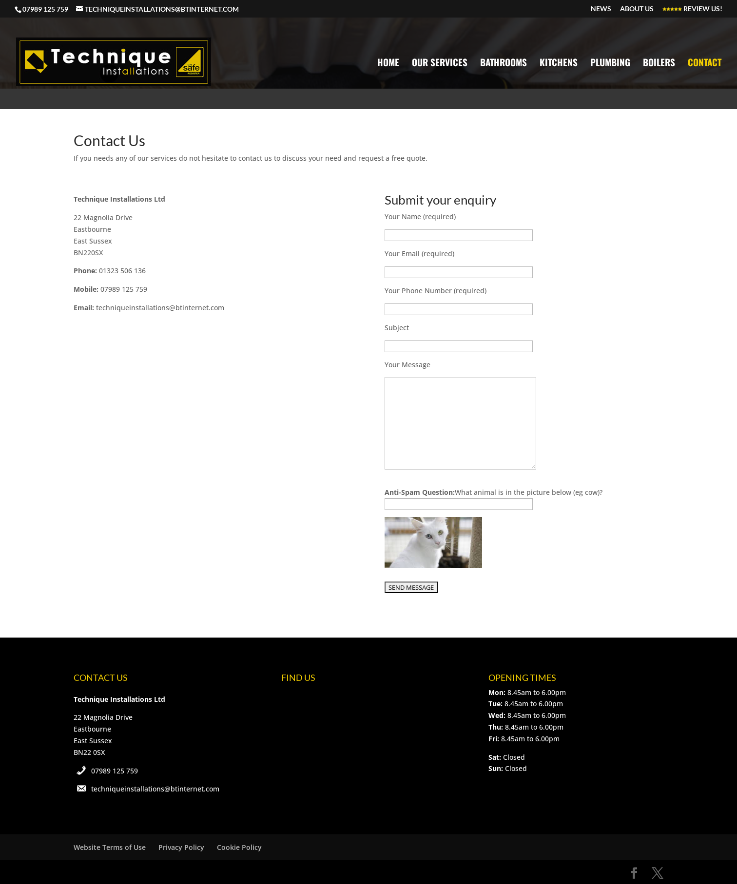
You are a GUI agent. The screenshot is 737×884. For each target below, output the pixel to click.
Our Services (439, 63)
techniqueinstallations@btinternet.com (155, 788)
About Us (637, 9)
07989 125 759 (114, 770)
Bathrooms (503, 63)
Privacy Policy (181, 847)
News (601, 9)
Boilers (659, 63)
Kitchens (559, 63)
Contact (704, 63)
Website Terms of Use (110, 847)
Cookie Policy (239, 847)
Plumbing (610, 63)
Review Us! (692, 9)
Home (388, 63)
